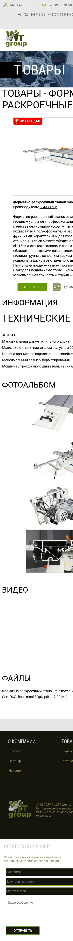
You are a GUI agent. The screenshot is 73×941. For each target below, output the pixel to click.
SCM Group (48, 207)
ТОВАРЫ (21, 93)
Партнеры (16, 761)
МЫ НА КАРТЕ (18, 5)
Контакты (16, 751)
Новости (15, 771)
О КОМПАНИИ (21, 741)
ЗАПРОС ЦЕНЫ (32, 287)
